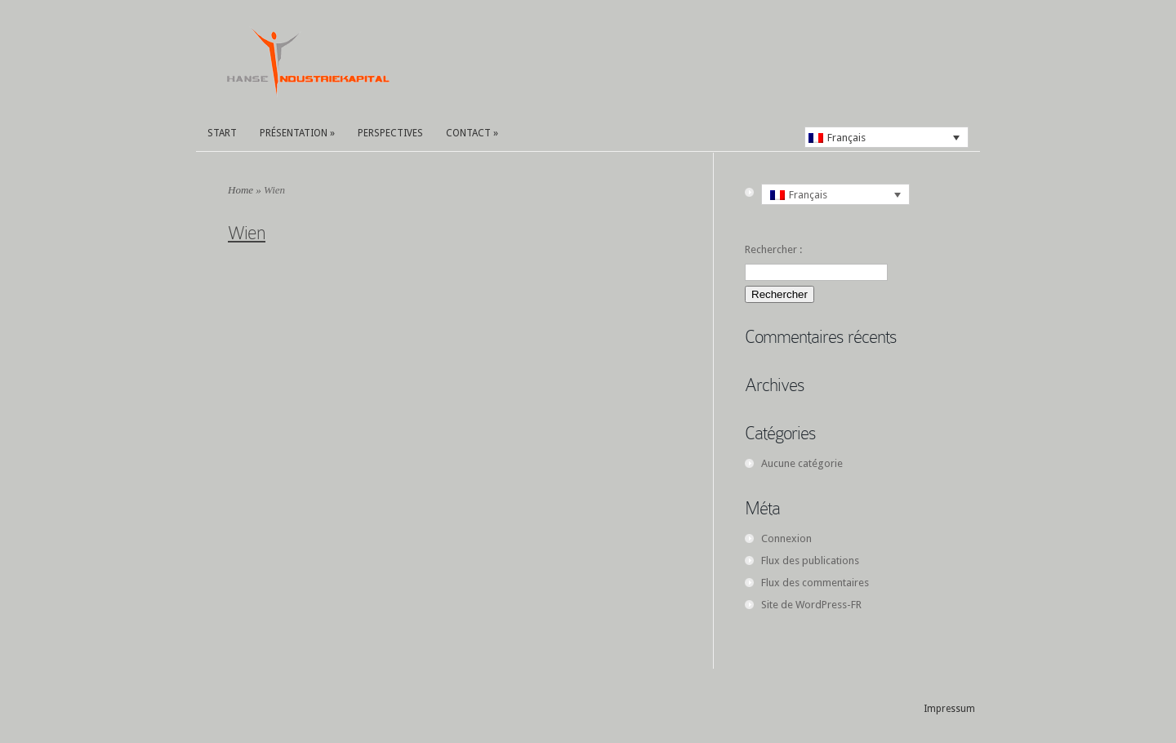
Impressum (949, 708)
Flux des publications (810, 560)
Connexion (786, 538)
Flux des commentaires (815, 582)
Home (240, 190)
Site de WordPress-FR (811, 604)
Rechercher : (773, 249)
